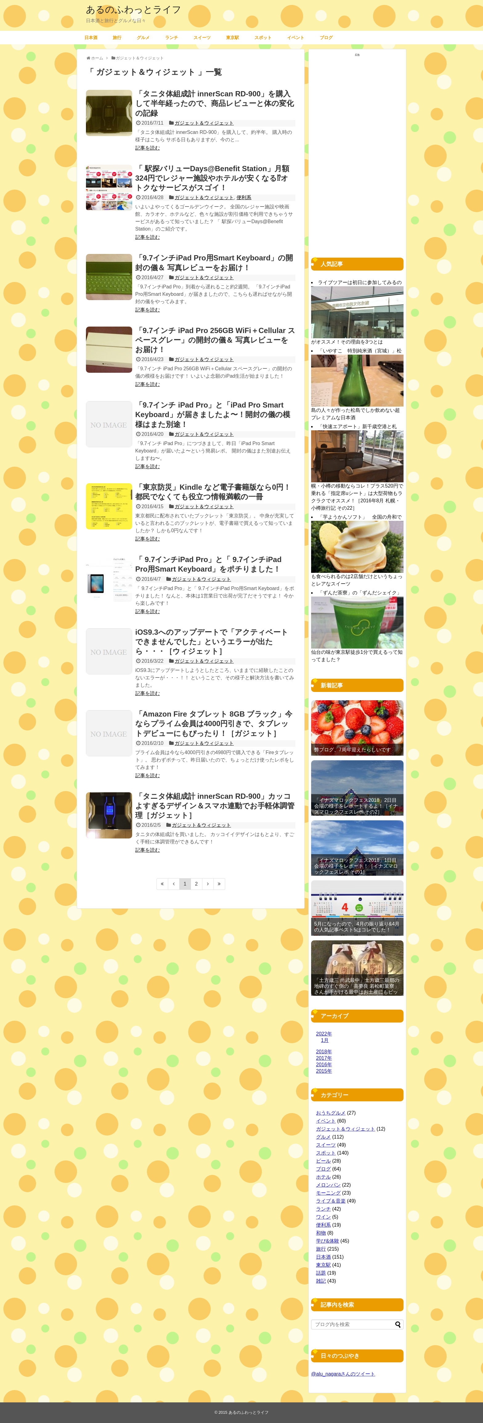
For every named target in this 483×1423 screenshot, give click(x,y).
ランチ (171, 37)
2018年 (324, 1051)
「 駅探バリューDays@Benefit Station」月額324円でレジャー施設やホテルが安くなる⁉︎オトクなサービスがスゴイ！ (212, 178)
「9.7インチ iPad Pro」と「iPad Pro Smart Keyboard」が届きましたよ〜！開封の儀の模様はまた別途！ (212, 414)
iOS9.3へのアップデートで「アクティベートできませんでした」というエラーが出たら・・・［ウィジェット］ (211, 641)
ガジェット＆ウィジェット (204, 123)
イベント (295, 37)
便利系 (244, 197)
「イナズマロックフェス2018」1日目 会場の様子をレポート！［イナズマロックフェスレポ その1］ (356, 866)
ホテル (323, 1177)
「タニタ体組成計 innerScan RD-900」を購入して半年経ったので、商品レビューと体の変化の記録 (214, 103)
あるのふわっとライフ (133, 9)
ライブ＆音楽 (331, 1201)
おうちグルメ (331, 1112)
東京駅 (232, 37)
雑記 (321, 1281)
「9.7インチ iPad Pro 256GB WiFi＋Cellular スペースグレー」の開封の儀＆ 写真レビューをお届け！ (215, 340)
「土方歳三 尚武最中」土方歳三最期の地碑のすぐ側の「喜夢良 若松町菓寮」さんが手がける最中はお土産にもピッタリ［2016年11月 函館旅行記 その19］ (356, 992)
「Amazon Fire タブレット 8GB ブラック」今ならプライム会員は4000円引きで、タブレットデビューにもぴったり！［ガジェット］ (213, 723)
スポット (263, 37)
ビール (323, 1161)
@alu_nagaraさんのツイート (343, 1374)
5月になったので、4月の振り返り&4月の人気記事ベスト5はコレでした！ (357, 926)
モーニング (328, 1193)
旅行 (117, 37)
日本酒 (90, 37)
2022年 (324, 1033)
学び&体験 (327, 1241)
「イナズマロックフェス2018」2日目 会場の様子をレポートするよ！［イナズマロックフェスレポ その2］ (356, 806)
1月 (325, 1040)
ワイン (323, 1217)
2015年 (324, 1071)
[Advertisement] (357, 151)
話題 (321, 1273)
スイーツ (202, 37)
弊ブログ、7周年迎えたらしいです (352, 749)
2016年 (324, 1064)
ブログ (326, 37)
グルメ (143, 37)
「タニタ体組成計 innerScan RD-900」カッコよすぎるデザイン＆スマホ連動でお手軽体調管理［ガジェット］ (214, 805)
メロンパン (328, 1185)
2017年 (324, 1058)
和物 (321, 1233)
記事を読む (147, 148)
